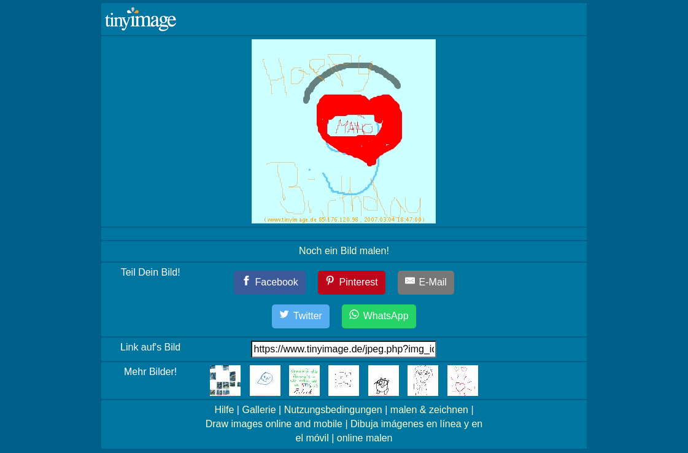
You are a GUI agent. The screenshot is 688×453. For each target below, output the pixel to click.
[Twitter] (301, 316)
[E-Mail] (426, 283)
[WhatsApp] (379, 316)
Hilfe (224, 410)
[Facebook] (270, 283)
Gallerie (259, 410)
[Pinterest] (351, 283)
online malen (365, 438)
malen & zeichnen (429, 410)
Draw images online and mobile (274, 424)
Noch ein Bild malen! (344, 251)
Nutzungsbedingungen (333, 410)
